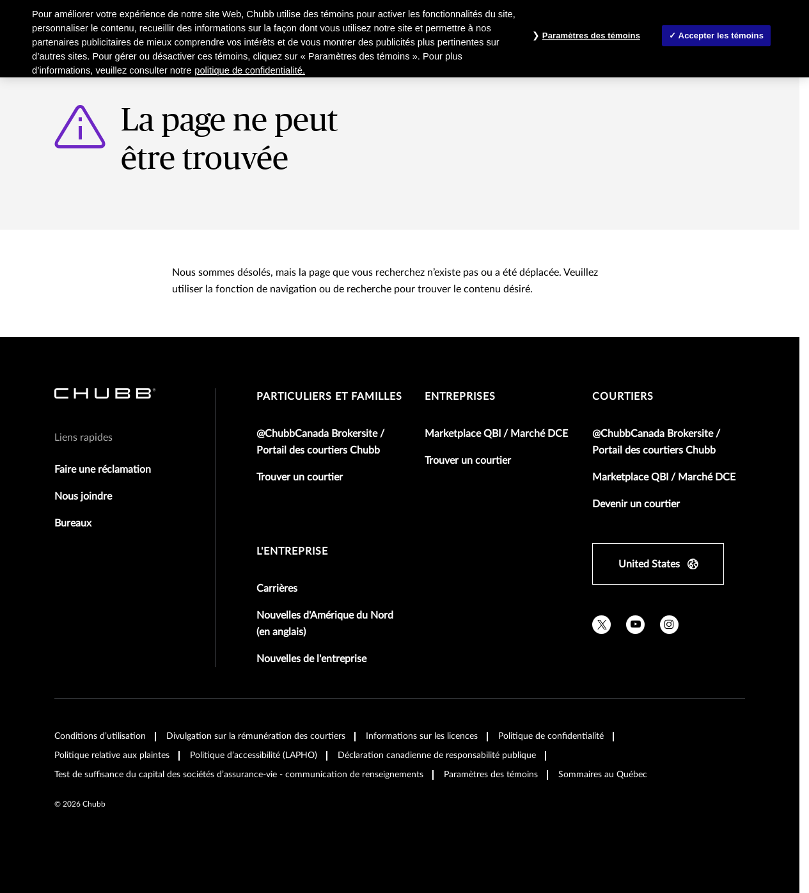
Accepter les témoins (721, 35)
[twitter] (601, 624)
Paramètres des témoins (491, 774)
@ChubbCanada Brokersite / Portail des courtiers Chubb (320, 442)
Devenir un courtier (636, 504)
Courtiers (623, 396)
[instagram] (669, 624)
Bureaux (72, 523)
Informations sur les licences (422, 736)
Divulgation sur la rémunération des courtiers (255, 736)
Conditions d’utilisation (100, 736)
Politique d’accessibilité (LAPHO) (253, 755)
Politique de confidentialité (551, 736)
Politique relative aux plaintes (111, 755)
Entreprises (460, 396)
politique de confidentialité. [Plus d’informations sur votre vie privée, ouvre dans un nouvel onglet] (249, 70)
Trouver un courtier (299, 477)
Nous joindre (83, 496)
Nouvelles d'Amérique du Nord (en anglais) (324, 623)
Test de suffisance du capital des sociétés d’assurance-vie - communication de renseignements (238, 774)
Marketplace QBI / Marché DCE (496, 434)
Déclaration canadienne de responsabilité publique (437, 755)
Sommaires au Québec (602, 774)
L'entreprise (292, 551)
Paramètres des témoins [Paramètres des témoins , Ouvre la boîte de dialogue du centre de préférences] (591, 35)
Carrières (276, 588)
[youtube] (635, 624)
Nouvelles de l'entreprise (311, 659)
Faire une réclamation (102, 469)
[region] (404, 38)
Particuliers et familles (329, 396)
